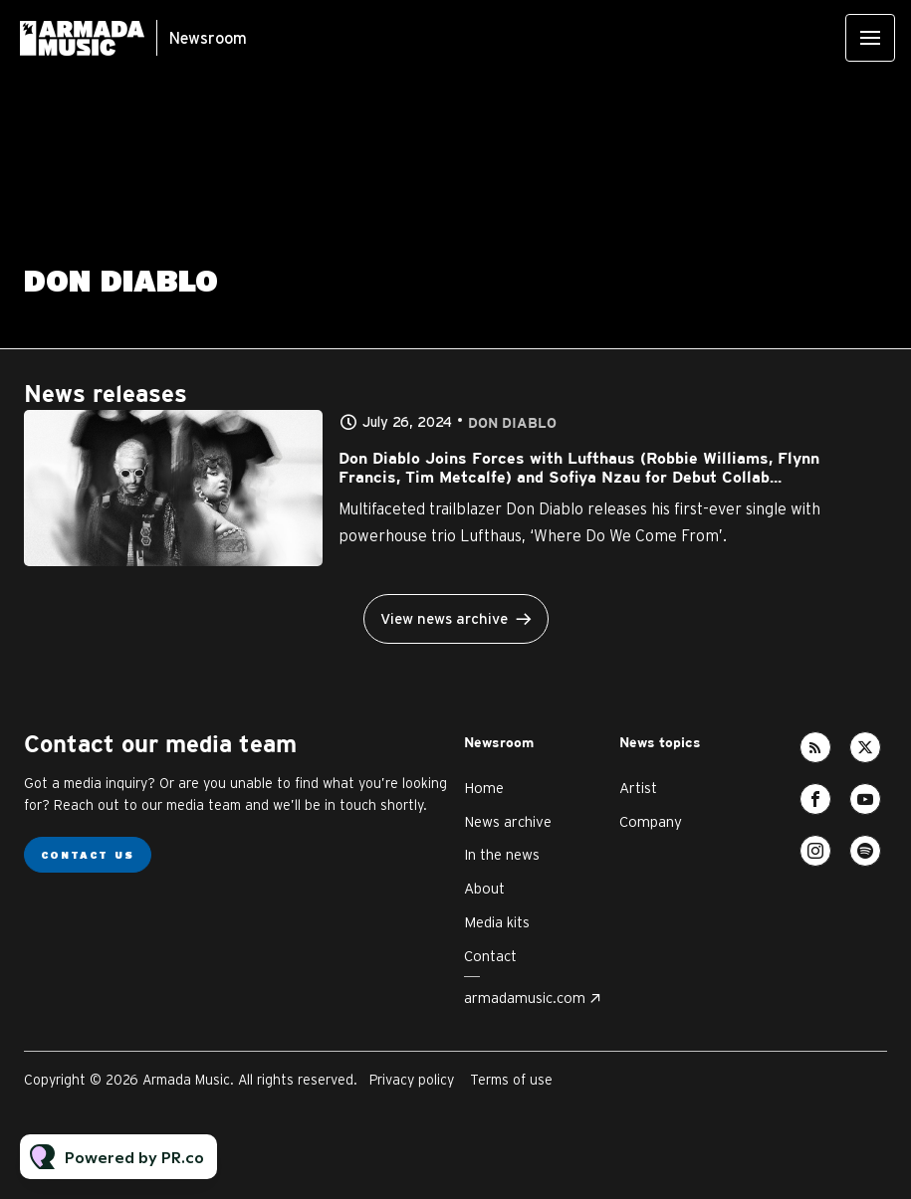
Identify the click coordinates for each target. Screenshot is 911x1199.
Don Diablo (512, 423)
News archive (508, 821)
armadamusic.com (524, 997)
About (484, 888)
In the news (502, 854)
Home (484, 787)
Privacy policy (411, 1080)
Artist (638, 787)
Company (650, 821)
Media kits (497, 921)
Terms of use (511, 1080)
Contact (490, 955)
